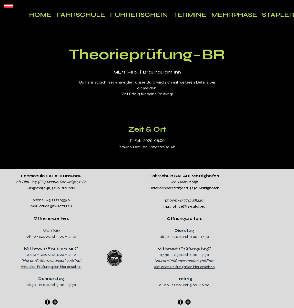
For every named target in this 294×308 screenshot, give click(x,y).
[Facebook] (47, 302)
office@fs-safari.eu (55, 206)
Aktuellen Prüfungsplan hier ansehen (51, 266)
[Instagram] (55, 302)
